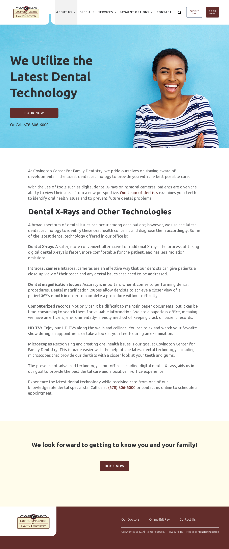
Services (105, 12)
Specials (87, 12)
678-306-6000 (36, 124)
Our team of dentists (139, 192)
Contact (164, 12)
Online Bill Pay (159, 519)
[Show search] (180, 12)
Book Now (212, 12)
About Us (64, 12)
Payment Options (134, 12)
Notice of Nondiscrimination (202, 532)
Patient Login (194, 12)
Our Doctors (130, 519)
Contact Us (187, 519)
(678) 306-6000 (121, 387)
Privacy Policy (175, 532)
